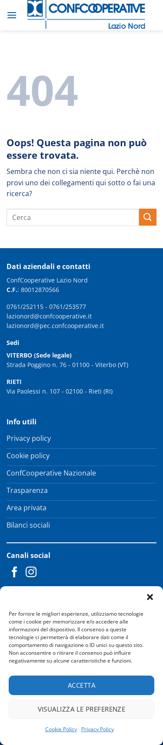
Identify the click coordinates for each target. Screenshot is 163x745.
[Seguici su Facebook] (14, 573)
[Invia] (147, 217)
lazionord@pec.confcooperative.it (55, 326)
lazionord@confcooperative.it (49, 316)
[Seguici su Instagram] (31, 573)
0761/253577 (67, 306)
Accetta (81, 685)
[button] (150, 597)
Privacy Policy (97, 729)
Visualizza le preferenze (82, 709)
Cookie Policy (61, 729)
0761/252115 (25, 306)
